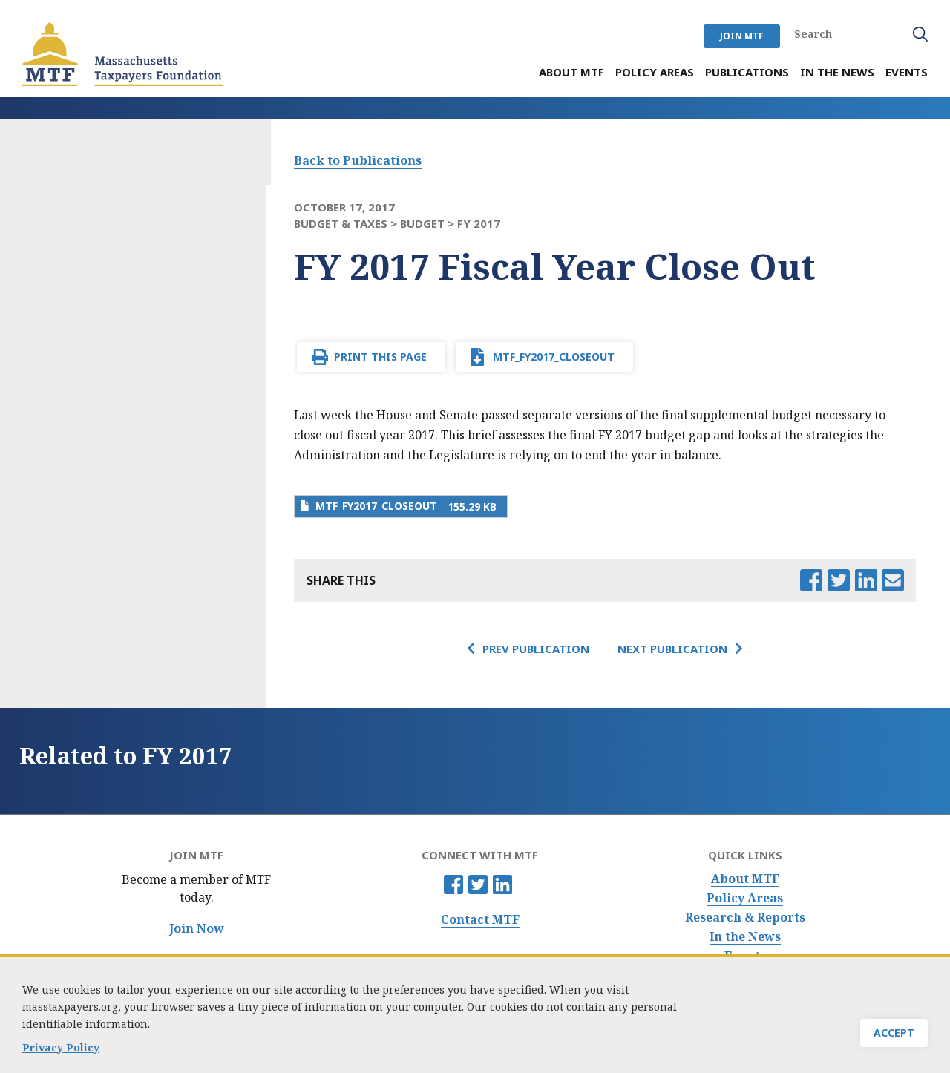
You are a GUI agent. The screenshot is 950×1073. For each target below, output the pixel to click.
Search (920, 34)
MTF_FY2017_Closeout (554, 357)
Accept (894, 1038)
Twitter (478, 884)
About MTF (745, 879)
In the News (745, 937)
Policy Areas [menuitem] (654, 72)
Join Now (196, 928)
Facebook (453, 884)
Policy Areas (745, 898)
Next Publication (672, 648)
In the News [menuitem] (837, 72)
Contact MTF (480, 920)
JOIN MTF (742, 36)
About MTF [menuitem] (571, 72)
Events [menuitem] (906, 72)
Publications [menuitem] (747, 72)
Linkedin (502, 884)
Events (745, 956)
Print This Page (380, 357)
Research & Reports (745, 917)
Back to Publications (358, 160)
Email (893, 580)
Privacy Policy (60, 1053)
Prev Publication (535, 648)
